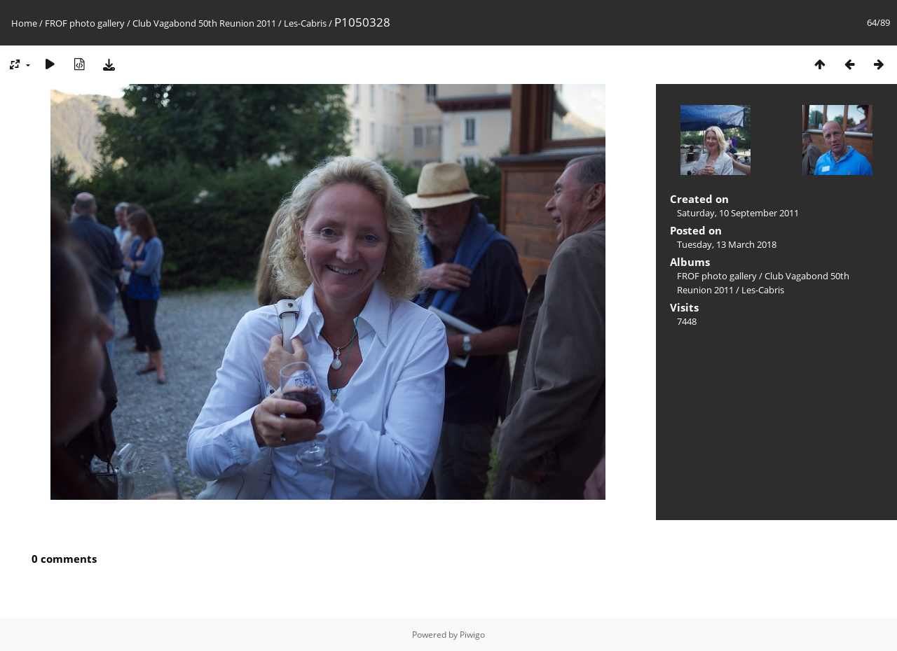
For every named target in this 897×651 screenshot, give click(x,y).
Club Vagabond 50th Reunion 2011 (204, 23)
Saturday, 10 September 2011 (738, 212)
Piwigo (472, 634)
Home (24, 23)
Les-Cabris (305, 23)
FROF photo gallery (85, 23)
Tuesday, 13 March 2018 (726, 244)
